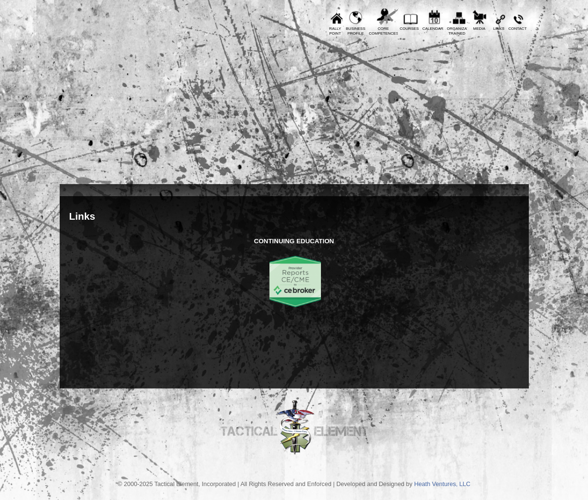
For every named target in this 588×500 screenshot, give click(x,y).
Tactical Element (486, 109)
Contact (517, 28)
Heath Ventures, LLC (442, 484)
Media (479, 28)
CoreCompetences (383, 31)
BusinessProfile (355, 31)
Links (498, 28)
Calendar (433, 28)
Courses (409, 28)
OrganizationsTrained (457, 31)
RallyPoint (335, 31)
